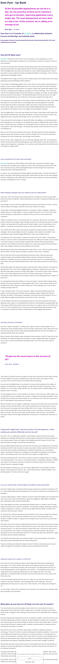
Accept (29, 658)
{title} (33, 661)
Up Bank (27, 33)
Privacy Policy (28, 661)
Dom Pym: (4, 59)
